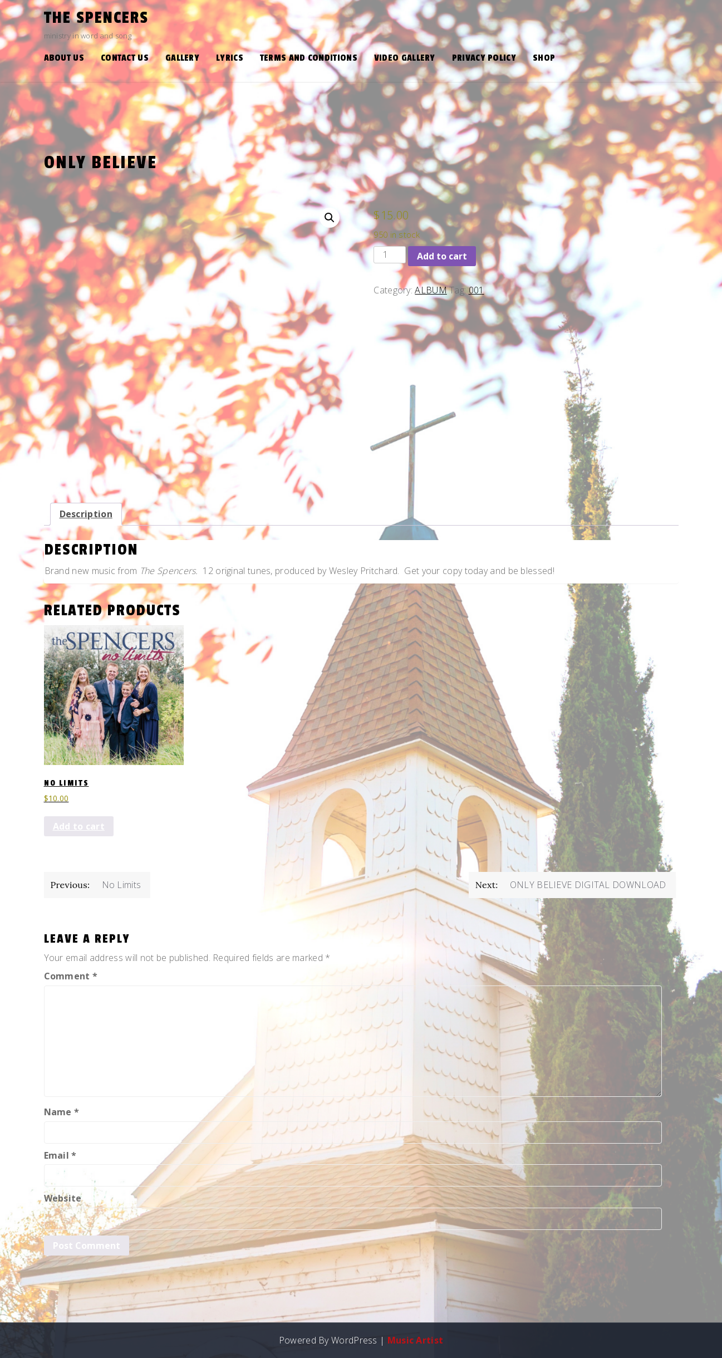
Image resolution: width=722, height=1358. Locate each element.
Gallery (182, 57)
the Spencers (96, 18)
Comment (71, 976)
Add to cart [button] (79, 826)
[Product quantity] (390, 254)
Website (63, 1198)
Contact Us (125, 57)
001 (476, 290)
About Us (64, 57)
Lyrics (229, 57)
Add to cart (442, 256)
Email (60, 1155)
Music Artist (415, 1340)
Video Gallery (404, 57)
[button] (330, 218)
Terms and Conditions (308, 57)
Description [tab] (86, 514)
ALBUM (431, 290)
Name (62, 1112)
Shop (544, 57)
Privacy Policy (484, 57)
